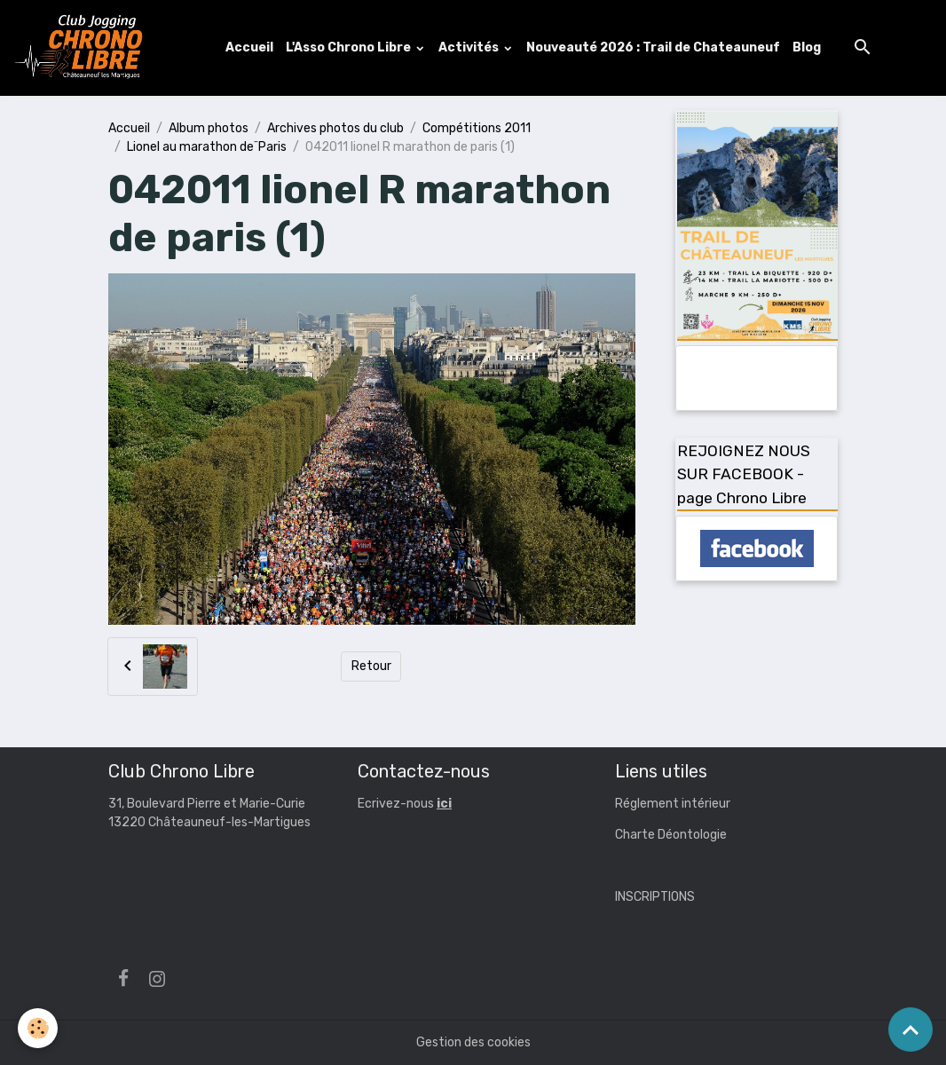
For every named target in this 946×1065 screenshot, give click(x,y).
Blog (806, 47)
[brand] (82, 47)
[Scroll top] (910, 1029)
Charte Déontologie (671, 834)
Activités (469, 47)
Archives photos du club (335, 128)
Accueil (249, 47)
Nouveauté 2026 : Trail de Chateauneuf (653, 47)
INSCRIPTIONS (655, 896)
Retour (371, 666)
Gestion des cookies (473, 1042)
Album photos (208, 128)
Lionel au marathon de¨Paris (207, 146)
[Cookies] (38, 1028)
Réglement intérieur (672, 803)
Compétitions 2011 (476, 128)
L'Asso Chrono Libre (350, 47)
